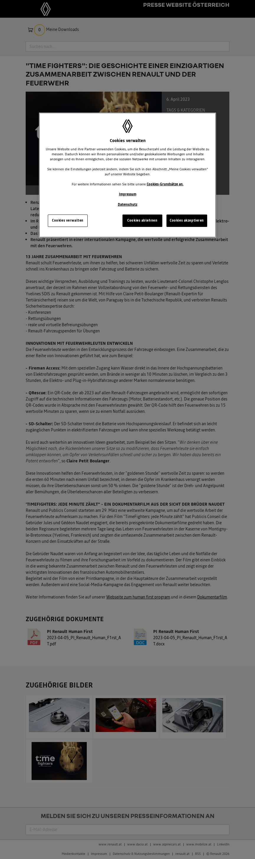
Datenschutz (127, 204)
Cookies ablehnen (142, 220)
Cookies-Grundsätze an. (165, 184)
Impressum (127, 194)
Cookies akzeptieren (187, 220)
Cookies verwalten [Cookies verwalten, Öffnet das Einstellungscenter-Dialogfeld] (68, 220)
